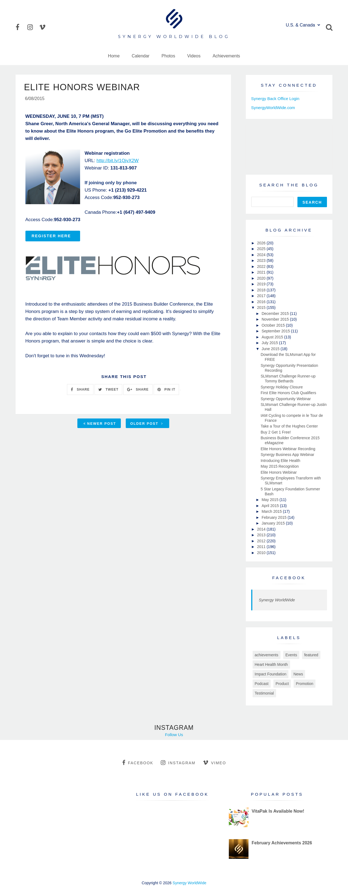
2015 (262, 307)
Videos (194, 56)
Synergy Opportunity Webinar (286, 399)
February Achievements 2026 (282, 843)
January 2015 (274, 523)
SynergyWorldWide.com (273, 107)
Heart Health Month (271, 664)
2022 (262, 266)
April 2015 (271, 505)
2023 (262, 260)
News (298, 674)
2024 (262, 255)
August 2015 (273, 337)
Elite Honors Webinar (279, 472)
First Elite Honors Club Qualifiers (288, 393)
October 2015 (274, 325)
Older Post (146, 425)
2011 (262, 546)
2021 (262, 272)
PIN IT (166, 390)
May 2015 (270, 499)
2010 (262, 553)
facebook (137, 762)
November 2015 (276, 319)
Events (291, 655)
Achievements (226, 56)
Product (282, 683)
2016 (262, 302)
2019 (262, 284)
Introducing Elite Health (280, 460)
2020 (262, 278)
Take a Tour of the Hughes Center (289, 426)
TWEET (108, 390)
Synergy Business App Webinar (287, 454)
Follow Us (174, 734)
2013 (262, 535)
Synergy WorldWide (277, 600)
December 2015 (276, 313)
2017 (262, 296)
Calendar (141, 56)
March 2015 (272, 511)
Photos (168, 56)
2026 (262, 243)
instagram (178, 762)
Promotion (304, 683)
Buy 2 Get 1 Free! (276, 432)
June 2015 (271, 349)
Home (114, 56)
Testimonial (264, 693)
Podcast (262, 683)
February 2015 (275, 517)
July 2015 (270, 343)
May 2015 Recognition (280, 466)
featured (311, 655)
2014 (262, 529)
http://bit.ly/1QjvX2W (117, 161)
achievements (266, 655)
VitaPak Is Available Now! (278, 811)
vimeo (214, 762)
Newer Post (99, 425)
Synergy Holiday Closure (282, 387)
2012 (262, 541)
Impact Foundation (270, 674)
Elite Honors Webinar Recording (288, 449)
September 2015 (276, 331)
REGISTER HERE (51, 237)
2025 (262, 249)
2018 (262, 290)
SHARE (80, 390)
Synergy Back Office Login (275, 98)
